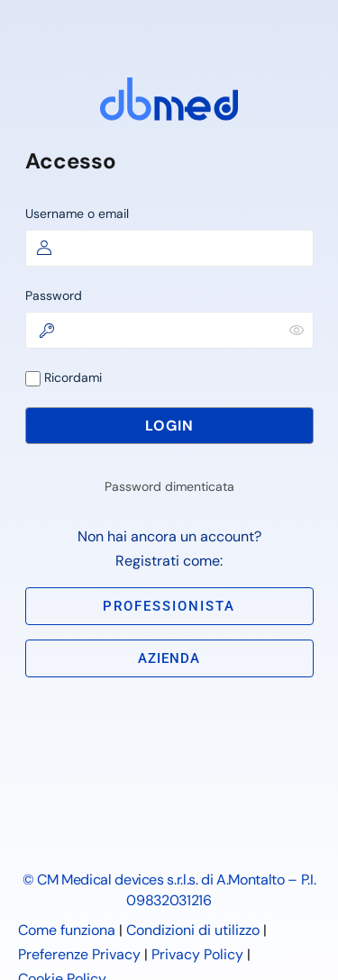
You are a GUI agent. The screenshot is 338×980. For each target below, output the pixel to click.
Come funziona (66, 930)
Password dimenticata (169, 486)
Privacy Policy (197, 954)
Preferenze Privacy (79, 954)
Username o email (77, 213)
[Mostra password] (296, 330)
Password (53, 295)
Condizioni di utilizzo (193, 930)
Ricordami (63, 377)
